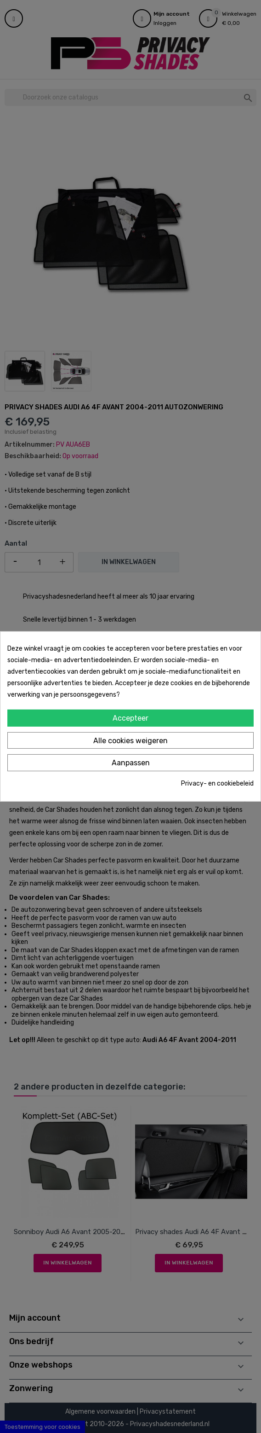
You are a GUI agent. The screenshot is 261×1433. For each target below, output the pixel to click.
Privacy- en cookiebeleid (217, 783)
